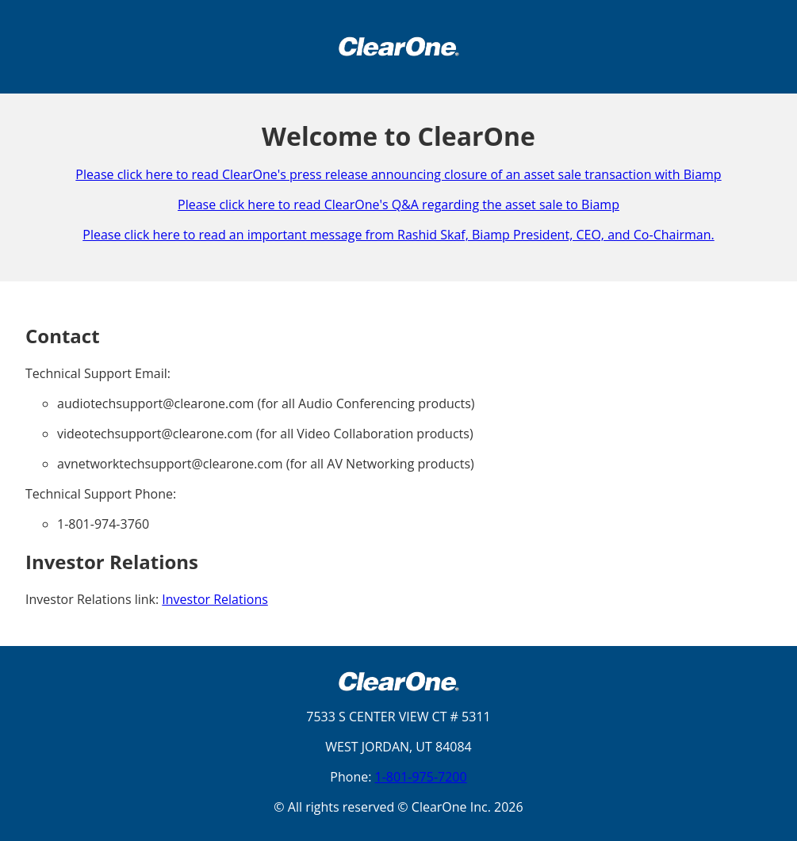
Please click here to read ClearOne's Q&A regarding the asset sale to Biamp (398, 204)
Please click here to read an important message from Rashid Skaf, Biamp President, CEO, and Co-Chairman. (398, 234)
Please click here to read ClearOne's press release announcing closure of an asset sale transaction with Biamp (398, 174)
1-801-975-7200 (421, 777)
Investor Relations (215, 599)
